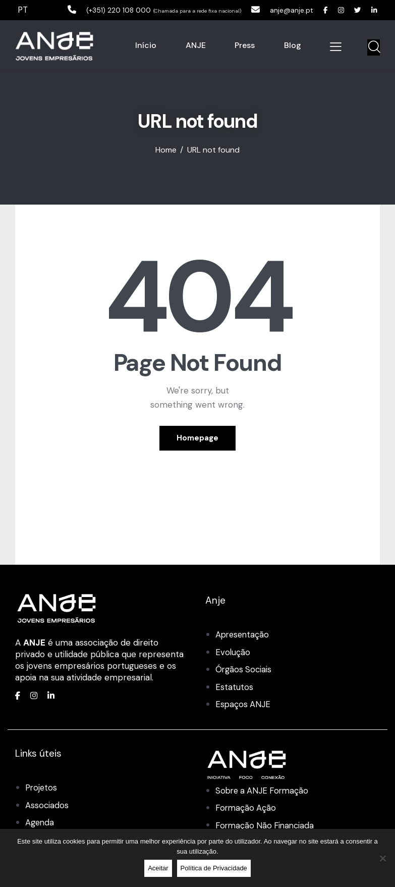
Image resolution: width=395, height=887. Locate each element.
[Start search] (373, 47)
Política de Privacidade (214, 868)
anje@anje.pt (282, 9)
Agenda (40, 822)
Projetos (42, 788)
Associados (47, 805)
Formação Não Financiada (266, 825)
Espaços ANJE (243, 704)
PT (23, 9)
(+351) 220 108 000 (98, 9)
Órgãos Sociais (244, 670)
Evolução (233, 653)
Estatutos (234, 687)
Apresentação (243, 635)
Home (166, 150)
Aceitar (158, 868)
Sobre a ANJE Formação (264, 791)
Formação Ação (246, 808)
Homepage (197, 438)
